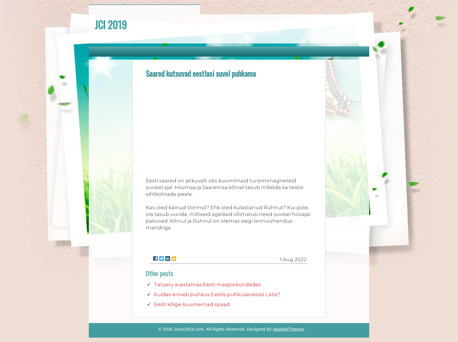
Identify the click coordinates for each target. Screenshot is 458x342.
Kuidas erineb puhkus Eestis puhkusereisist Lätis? (217, 294)
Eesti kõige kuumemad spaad (192, 304)
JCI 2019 (111, 24)
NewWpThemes (288, 329)
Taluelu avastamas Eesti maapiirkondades (207, 284)
